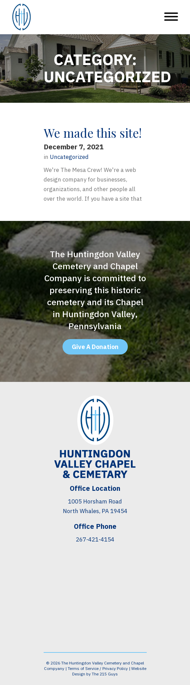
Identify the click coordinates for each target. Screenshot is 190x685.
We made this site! (93, 133)
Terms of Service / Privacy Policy (98, 668)
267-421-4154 (95, 539)
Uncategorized (69, 157)
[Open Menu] (171, 17)
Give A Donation (95, 346)
